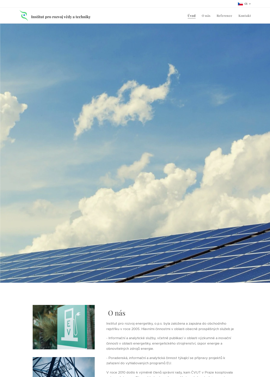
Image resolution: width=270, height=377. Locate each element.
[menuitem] (192, 15)
